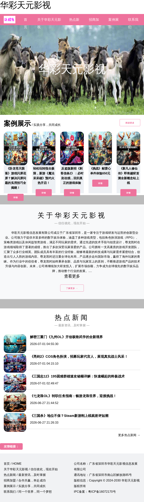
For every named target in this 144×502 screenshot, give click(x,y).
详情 (15, 197)
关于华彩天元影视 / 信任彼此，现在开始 (31, 469)
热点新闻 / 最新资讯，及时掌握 (25, 474)
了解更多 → (72, 288)
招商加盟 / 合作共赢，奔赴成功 (25, 480)
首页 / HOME (13, 463)
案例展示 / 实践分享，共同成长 (25, 486)
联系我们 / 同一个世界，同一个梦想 (28, 491)
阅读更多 (129, 123)
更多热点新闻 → (129, 435)
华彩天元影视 (25, 5)
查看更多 (72, 276)
